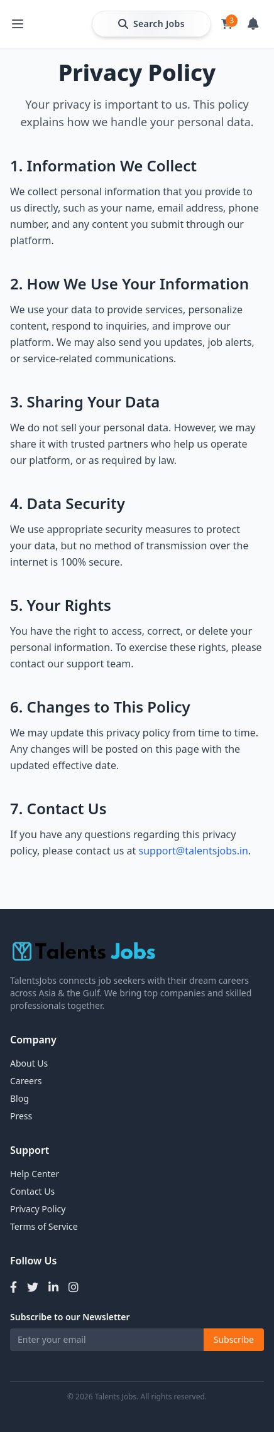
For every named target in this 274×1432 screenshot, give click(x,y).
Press (21, 1116)
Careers (25, 1081)
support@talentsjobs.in (193, 851)
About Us (29, 1063)
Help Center (34, 1174)
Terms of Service (44, 1226)
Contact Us (32, 1191)
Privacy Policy (37, 1209)
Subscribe (234, 1339)
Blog (19, 1098)
